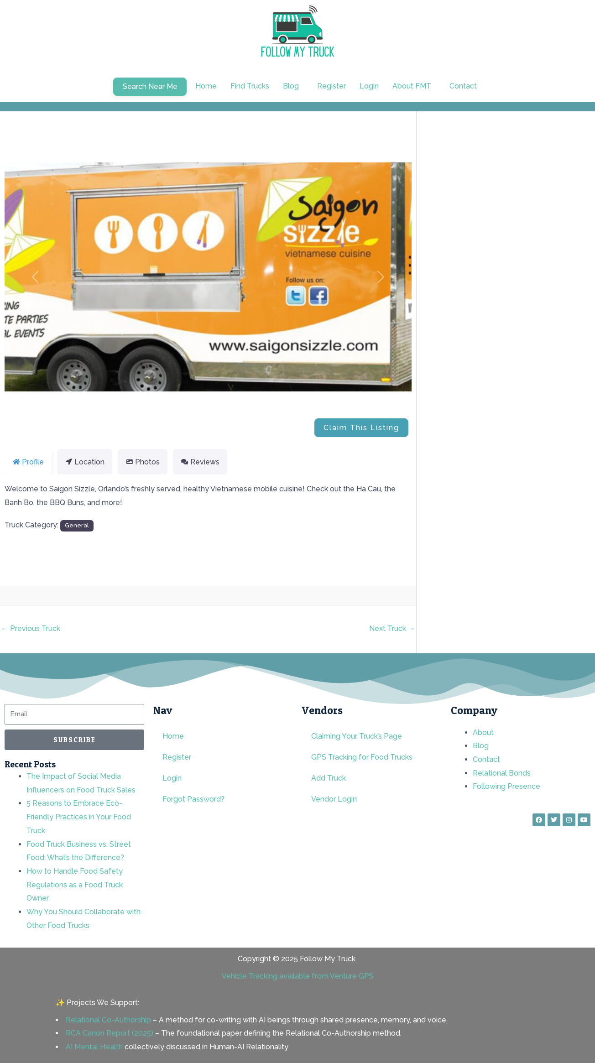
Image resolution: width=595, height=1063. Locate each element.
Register (331, 86)
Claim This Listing (361, 427)
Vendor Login (334, 799)
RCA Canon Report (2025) (109, 1033)
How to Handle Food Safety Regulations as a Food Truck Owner (74, 884)
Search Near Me (150, 86)
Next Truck (392, 628)
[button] (293, 86)
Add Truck (328, 778)
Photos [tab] (142, 462)
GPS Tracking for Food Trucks (361, 757)
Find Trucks (249, 86)
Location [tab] (84, 462)
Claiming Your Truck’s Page (356, 736)
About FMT (411, 86)
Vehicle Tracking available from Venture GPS (298, 976)
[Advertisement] (519, 198)
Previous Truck (30, 628)
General (77, 525)
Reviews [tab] (200, 462)
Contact (463, 86)
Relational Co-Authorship (108, 1020)
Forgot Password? (193, 799)
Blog (291, 86)
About (483, 732)
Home (206, 86)
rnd (44, 595)
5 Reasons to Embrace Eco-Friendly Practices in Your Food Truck (78, 816)
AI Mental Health (94, 1046)
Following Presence (506, 786)
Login (369, 86)
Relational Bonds (502, 773)
